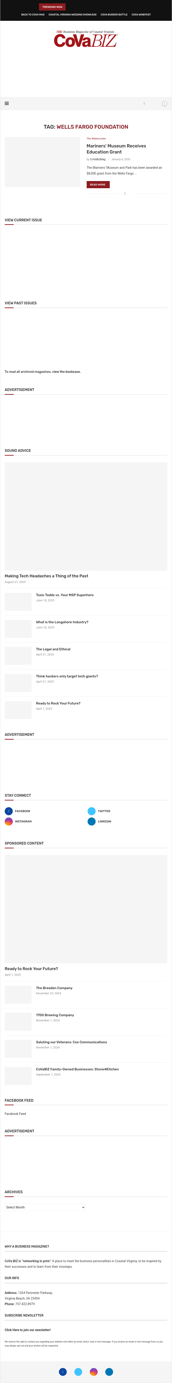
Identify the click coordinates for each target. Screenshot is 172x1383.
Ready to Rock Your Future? (58, 704)
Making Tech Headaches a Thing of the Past (46, 576)
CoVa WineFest (141, 14)
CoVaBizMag (97, 159)
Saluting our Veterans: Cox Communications (71, 1042)
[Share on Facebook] (125, 194)
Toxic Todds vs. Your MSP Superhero (65, 595)
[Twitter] (127, 811)
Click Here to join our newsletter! (28, 1330)
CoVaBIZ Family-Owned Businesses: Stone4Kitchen (77, 1069)
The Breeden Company (54, 988)
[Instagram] (44, 821)
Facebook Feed (15, 1114)
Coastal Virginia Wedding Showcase (73, 14)
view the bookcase (66, 372)
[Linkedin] (127, 821)
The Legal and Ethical (53, 649)
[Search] (157, 103)
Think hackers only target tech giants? (67, 676)
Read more (97, 184)
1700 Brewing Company (55, 1015)
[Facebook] (144, 103)
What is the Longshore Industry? (62, 622)
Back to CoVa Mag (33, 14)
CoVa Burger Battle (114, 14)
